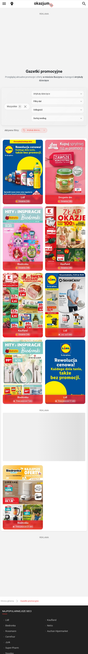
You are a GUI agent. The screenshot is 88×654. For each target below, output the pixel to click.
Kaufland (51, 620)
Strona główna (7, 601)
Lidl (7, 620)
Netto (50, 625)
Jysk (7, 642)
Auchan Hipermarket (57, 631)
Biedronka (10, 625)
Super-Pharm (12, 647)
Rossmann (10, 631)
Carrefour (10, 636)
